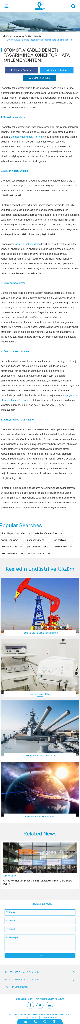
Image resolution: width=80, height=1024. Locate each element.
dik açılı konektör (61, 546)
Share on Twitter (57, 70)
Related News (40, 834)
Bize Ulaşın (21, 999)
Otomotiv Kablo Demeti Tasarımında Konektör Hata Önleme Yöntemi (40, 40)
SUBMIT (40, 955)
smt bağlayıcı (62, 540)
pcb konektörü (36, 546)
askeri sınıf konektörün (28, 244)
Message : (12, 937)
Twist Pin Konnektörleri (16, 987)
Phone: (11, 920)
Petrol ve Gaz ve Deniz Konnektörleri (40, 633)
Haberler (17, 36)
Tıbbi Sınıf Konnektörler (40, 694)
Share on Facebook (22, 70)
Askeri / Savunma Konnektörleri (40, 755)
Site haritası (31, 1017)
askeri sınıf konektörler (48, 533)
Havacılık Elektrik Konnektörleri (40, 816)
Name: (10, 912)
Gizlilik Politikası (49, 1017)
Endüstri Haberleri (33, 36)
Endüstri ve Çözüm (55, 999)
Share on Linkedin (39, 78)
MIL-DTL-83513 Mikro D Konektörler (22, 972)
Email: (10, 929)
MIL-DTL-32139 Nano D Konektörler (22, 979)
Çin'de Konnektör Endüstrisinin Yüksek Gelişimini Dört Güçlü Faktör (37, 882)
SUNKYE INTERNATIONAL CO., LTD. (37, 1014)
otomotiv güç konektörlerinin (26, 136)
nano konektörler (38, 540)
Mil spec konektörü (39, 553)
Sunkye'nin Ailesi (36, 999)
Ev (7, 36)
